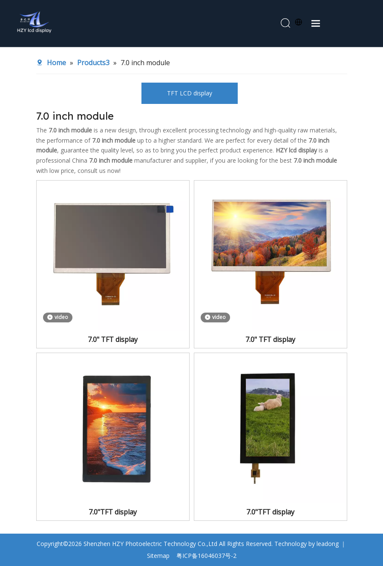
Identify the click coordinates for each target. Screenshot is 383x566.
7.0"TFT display (113, 512)
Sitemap (158, 556)
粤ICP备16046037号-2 (206, 556)
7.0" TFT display (113, 339)
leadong (328, 544)
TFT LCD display (189, 93)
